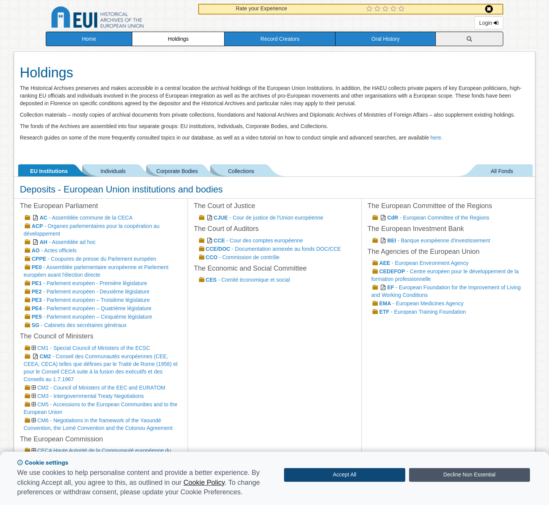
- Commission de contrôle (242, 257)
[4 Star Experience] (394, 9)
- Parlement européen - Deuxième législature (90, 292)
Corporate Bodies (177, 170)
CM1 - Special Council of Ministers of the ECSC (91, 348)
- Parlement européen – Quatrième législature (91, 308)
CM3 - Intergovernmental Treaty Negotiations (88, 396)
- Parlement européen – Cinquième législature (92, 317)
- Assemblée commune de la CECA (86, 218)
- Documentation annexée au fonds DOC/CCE (273, 249)
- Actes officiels (54, 250)
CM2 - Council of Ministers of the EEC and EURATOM (98, 388)
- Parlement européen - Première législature (89, 283)
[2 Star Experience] (378, 9)
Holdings (178, 39)
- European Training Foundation (422, 312)
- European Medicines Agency (421, 303)
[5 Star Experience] (402, 9)
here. (436, 138)
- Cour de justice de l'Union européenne (268, 218)
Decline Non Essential (469, 474)
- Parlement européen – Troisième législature (91, 300)
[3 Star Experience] (386, 9)
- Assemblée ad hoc (68, 242)
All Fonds (502, 170)
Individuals (112, 170)
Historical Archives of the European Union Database (118, 18)
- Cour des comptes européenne (258, 240)
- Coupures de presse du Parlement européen (94, 259)
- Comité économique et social (247, 280)
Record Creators (280, 39)
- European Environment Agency (424, 263)
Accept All (344, 474)
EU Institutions (49, 170)
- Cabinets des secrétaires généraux (79, 325)
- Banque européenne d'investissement (438, 240)
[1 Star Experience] (370, 9)
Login (488, 23)
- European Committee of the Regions (438, 218)
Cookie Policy (204, 482)
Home (89, 39)
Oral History (385, 39)
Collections (241, 170)
